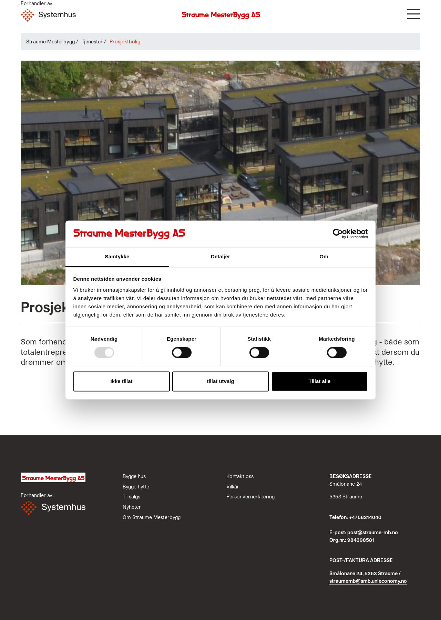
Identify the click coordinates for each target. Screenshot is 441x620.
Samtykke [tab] (117, 256)
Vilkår (232, 486)
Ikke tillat (121, 381)
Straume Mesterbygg (50, 41)
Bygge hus (134, 476)
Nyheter (132, 507)
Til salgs (131, 496)
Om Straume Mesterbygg (152, 517)
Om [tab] (323, 256)
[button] (413, 14)
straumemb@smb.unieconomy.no (368, 581)
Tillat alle (320, 381)
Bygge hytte (136, 486)
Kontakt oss (240, 476)
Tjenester (92, 41)
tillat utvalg (220, 381)
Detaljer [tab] (220, 256)
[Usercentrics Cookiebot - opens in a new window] (338, 234)
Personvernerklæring (250, 496)
